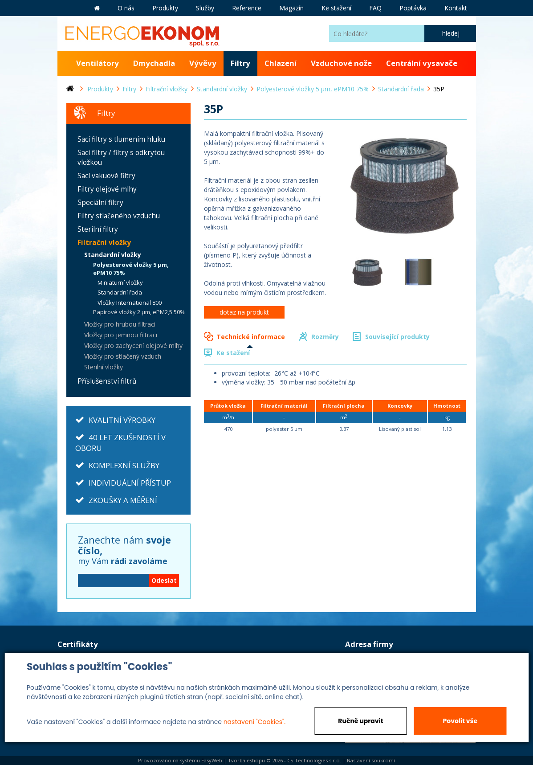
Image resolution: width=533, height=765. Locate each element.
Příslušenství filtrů (106, 381)
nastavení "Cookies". (254, 721)
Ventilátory (97, 63)
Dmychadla (154, 63)
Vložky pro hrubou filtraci (119, 324)
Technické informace (250, 336)
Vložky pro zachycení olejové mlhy (133, 345)
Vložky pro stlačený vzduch (122, 356)
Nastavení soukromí (371, 760)
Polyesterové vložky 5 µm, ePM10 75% (131, 269)
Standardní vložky (112, 254)
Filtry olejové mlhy (107, 189)
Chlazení (280, 63)
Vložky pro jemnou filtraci (120, 335)
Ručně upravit (360, 720)
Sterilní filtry (97, 229)
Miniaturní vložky (120, 282)
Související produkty (397, 336)
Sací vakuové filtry (106, 175)
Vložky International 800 (130, 303)
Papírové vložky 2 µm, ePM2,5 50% (139, 312)
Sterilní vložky (103, 367)
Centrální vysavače (421, 63)
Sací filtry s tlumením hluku (121, 139)
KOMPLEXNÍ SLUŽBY (124, 465)
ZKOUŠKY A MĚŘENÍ (123, 500)
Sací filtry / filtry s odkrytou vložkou (121, 157)
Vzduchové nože (341, 63)
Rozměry (325, 336)
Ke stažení (233, 352)
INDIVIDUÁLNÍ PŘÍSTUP (130, 483)
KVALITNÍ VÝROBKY (122, 420)
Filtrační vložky (104, 242)
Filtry (240, 63)
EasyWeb (211, 760)
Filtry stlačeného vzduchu (118, 216)
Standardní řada (120, 292)
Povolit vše (460, 720)
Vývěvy (202, 63)
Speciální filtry (100, 202)
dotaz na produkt (244, 312)
